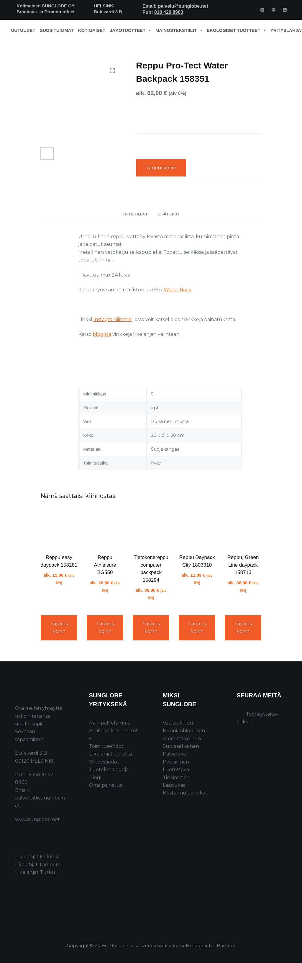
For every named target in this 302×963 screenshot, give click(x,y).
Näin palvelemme (110, 723)
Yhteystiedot (104, 762)
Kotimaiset (92, 30)
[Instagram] (262, 10)
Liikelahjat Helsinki (36, 856)
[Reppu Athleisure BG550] (105, 527)
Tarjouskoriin (161, 168)
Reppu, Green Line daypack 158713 (243, 565)
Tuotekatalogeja (109, 769)
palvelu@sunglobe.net (183, 6)
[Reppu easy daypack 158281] (59, 527)
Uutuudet (23, 30)
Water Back (177, 289)
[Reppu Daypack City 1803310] (197, 527)
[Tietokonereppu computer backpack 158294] (151, 527)
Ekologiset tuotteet (237, 30)
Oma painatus (105, 785)
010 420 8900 (168, 12)
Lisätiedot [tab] (168, 214)
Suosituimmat (57, 30)
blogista (102, 334)
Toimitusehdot (106, 746)
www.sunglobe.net (37, 819)
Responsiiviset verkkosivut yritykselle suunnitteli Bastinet (172, 945)
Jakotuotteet (131, 30)
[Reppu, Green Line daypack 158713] (243, 527)
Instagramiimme (112, 319)
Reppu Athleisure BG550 (105, 565)
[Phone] (285, 10)
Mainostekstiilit (180, 30)
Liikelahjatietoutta (110, 754)
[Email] (273, 10)
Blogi (95, 777)
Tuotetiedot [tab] (135, 214)
